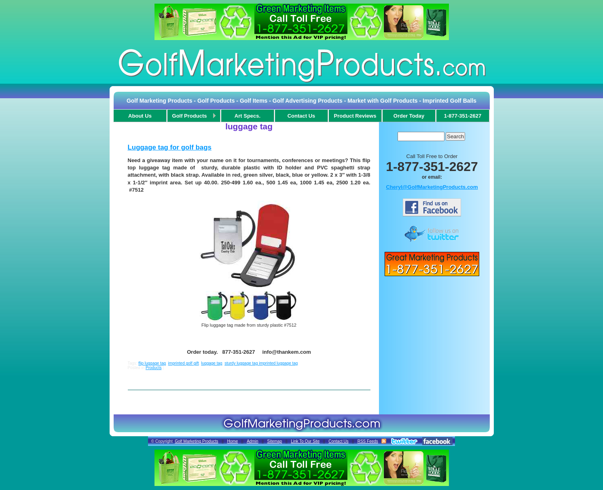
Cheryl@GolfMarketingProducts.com (432, 187)
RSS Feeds (368, 441)
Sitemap (274, 441)
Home (232, 441)
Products (153, 367)
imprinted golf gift (183, 363)
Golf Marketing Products (196, 441)
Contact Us (338, 441)
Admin (252, 441)
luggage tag (211, 363)
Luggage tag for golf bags (170, 147)
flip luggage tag (152, 363)
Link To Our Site (305, 441)
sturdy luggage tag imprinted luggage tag (261, 363)
